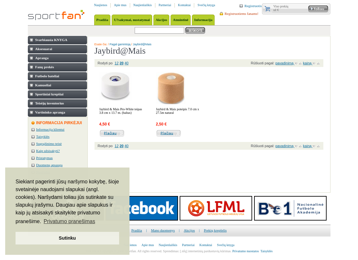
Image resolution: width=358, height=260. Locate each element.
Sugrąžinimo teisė (49, 144)
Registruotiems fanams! (242, 14)
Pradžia (136, 230)
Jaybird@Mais (142, 44)
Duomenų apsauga (49, 165)
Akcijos (189, 230)
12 (116, 63)
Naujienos (100, 5)
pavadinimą (285, 63)
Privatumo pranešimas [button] (69, 221)
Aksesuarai (43, 49)
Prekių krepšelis (215, 230)
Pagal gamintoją (120, 44)
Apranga (42, 58)
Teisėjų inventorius (49, 103)
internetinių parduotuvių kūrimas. (209, 251)
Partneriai (165, 5)
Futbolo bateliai (47, 76)
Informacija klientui (50, 129)
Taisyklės (43, 136)
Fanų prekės (44, 67)
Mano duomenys (163, 230)
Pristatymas (44, 158)
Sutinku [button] (67, 238)
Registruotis (253, 6)
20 (121, 63)
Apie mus (120, 5)
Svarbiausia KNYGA (51, 40)
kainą (307, 63)
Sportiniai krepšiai (49, 94)
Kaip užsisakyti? (48, 151)
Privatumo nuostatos (245, 251)
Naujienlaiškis (142, 5)
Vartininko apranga (50, 112)
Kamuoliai (43, 85)
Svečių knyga (206, 5)
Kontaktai (184, 5)
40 (127, 63)
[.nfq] (183, 251)
